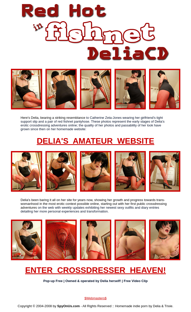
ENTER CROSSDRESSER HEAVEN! (95, 270)
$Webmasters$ (95, 298)
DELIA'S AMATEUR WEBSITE (95, 140)
